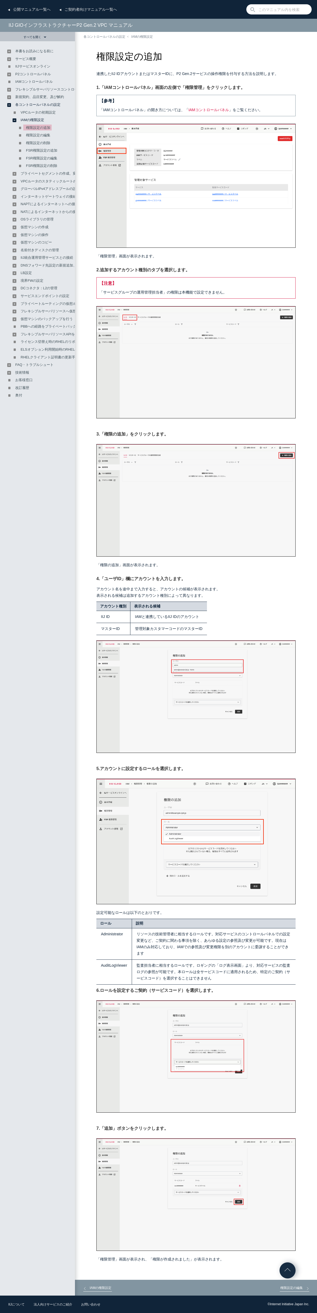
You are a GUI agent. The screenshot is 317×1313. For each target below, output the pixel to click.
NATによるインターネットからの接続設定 (53, 212)
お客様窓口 (24, 380)
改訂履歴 (22, 388)
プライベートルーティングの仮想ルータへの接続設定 (62, 304)
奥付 (18, 395)
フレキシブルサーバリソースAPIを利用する (55, 334)
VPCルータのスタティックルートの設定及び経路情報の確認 (68, 181)
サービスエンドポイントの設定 (45, 296)
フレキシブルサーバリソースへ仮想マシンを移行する (62, 311)
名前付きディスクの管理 (40, 250)
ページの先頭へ (288, 1270)
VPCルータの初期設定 (38, 112)
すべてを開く (35, 37)
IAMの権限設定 (142, 37)
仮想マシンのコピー (36, 242)
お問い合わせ (90, 1304)
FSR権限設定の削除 (41, 166)
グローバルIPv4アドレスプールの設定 (50, 189)
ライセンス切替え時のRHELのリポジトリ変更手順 (60, 342)
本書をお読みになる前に (34, 51)
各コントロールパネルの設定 (104, 37)
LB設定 (26, 273)
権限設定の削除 (38, 143)
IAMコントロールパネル (208, 110)
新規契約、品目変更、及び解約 (39, 97)
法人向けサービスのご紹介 (53, 1304)
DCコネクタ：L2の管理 (39, 288)
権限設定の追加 (38, 128)
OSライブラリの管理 (37, 219)
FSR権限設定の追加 (41, 150)
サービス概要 (25, 59)
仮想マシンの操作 (34, 235)
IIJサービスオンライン (32, 66)
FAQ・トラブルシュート (34, 365)
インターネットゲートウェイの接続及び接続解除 (59, 196)
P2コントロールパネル (33, 74)
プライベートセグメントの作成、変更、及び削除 (59, 173)
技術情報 (22, 372)
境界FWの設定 (32, 281)
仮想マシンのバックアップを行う (47, 319)
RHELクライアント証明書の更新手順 (50, 357)
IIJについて (16, 1304)
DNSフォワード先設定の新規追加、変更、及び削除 (61, 265)
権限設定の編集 (38, 135)
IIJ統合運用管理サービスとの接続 (47, 258)
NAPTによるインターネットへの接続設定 (53, 204)
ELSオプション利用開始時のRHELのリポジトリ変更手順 (65, 349)
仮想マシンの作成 (34, 227)
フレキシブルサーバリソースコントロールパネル (53, 89)
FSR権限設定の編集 (41, 158)
